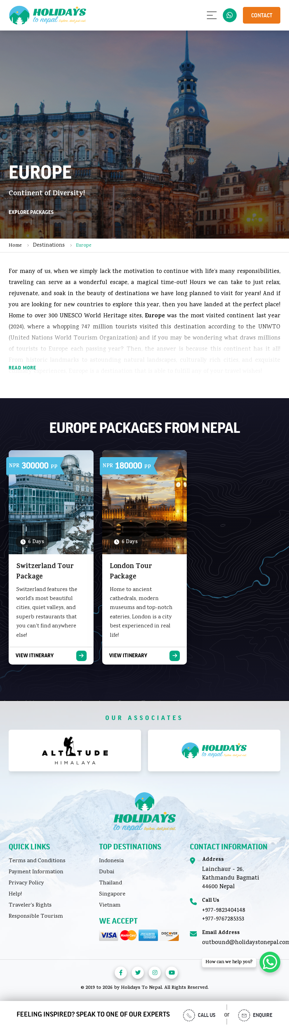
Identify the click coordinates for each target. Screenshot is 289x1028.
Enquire (255, 1015)
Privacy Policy (26, 883)
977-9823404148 (230, 15)
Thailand (110, 883)
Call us (199, 1015)
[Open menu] (212, 15)
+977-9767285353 (223, 919)
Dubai (106, 872)
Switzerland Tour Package (44, 572)
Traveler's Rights (30, 905)
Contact (261, 15)
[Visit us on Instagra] (155, 973)
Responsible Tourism (36, 917)
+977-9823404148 (223, 910)
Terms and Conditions (37, 861)
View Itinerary (35, 655)
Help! (15, 894)
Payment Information (36, 872)
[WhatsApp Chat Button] (270, 962)
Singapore (112, 894)
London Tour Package (131, 572)
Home (15, 245)
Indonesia (111, 861)
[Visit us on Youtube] (172, 973)
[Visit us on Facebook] (121, 973)
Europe (83, 245)
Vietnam (110, 905)
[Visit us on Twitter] (138, 973)
